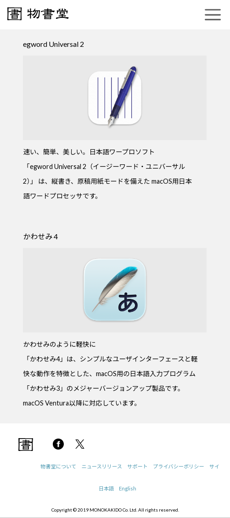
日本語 (106, 488)
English (127, 488)
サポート (137, 466)
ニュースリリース (101, 466)
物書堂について (58, 466)
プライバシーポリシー (178, 466)
